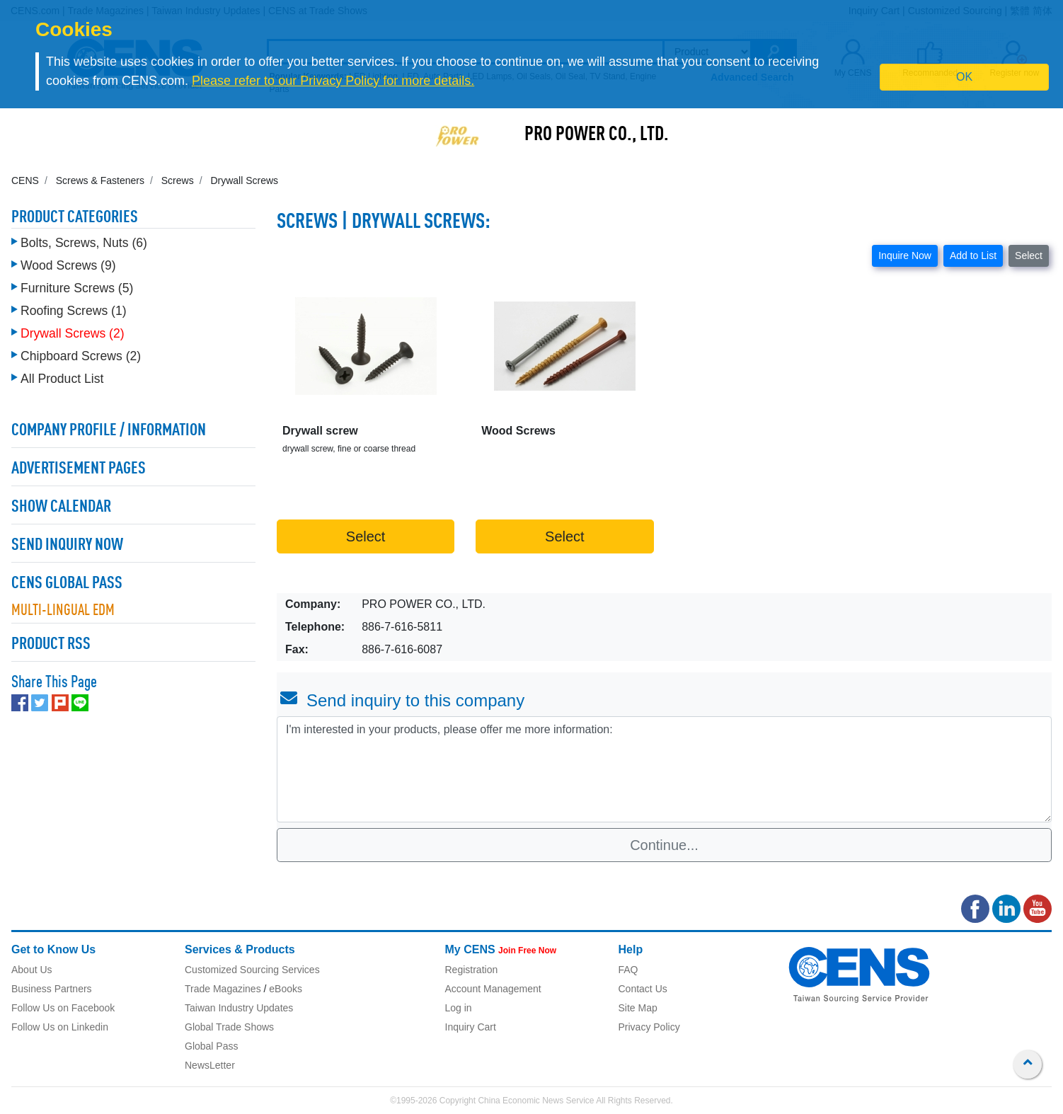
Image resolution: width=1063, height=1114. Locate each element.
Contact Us (643, 988)
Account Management (493, 988)
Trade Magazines (223, 988)
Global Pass (211, 1046)
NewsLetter (210, 1065)
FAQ (628, 969)
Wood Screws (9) (68, 265)
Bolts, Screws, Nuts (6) (84, 243)
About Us (31, 969)
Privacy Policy (649, 1027)
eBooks (285, 988)
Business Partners (51, 988)
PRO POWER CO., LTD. (596, 135)
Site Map (638, 1007)
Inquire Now (904, 255)
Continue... (664, 845)
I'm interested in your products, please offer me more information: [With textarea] (664, 769)
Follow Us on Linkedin (59, 1027)
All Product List (62, 379)
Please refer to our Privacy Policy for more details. (333, 81)
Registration (471, 969)
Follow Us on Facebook (63, 1007)
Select (1028, 255)
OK (964, 77)
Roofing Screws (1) (74, 311)
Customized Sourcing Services (252, 969)
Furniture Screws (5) (77, 288)
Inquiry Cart (470, 1027)
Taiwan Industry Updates (239, 1007)
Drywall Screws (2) (73, 333)
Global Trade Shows (229, 1027)
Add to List (973, 255)
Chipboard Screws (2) (81, 356)
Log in (458, 1007)
